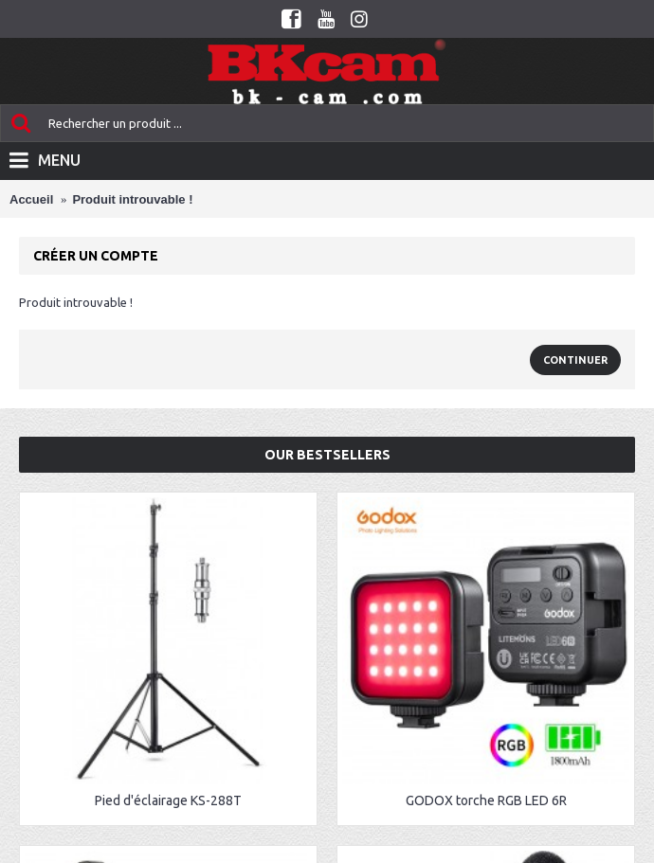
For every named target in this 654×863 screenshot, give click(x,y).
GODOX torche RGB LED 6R (486, 800)
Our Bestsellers (327, 454)
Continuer (575, 360)
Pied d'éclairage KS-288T (168, 800)
